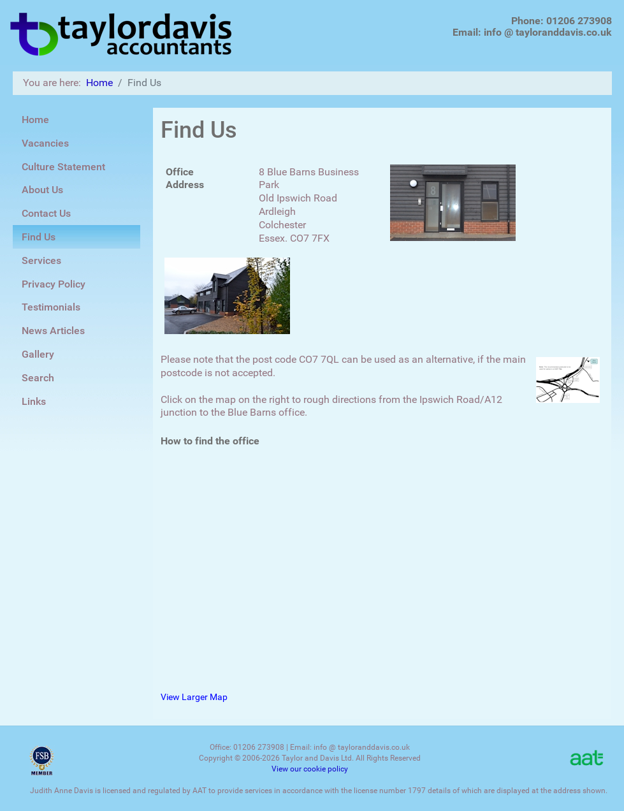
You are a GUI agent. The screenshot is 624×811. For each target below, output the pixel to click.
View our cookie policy (310, 768)
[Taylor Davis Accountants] (121, 32)
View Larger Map (194, 697)
